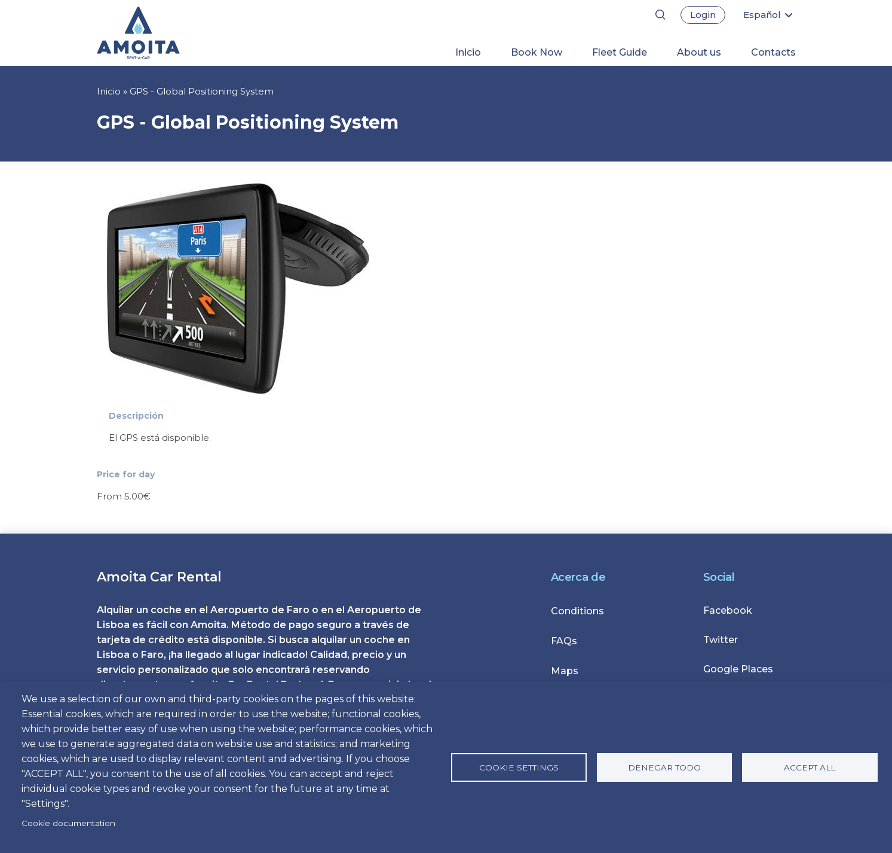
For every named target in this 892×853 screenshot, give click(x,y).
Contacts (773, 52)
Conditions (577, 611)
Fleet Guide (619, 52)
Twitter (720, 639)
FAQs (564, 641)
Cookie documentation (68, 823)
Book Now (536, 52)
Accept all (809, 767)
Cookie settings (519, 767)
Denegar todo (664, 767)
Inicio (468, 52)
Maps (564, 671)
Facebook (727, 610)
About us (699, 52)
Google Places (738, 669)
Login (703, 14)
